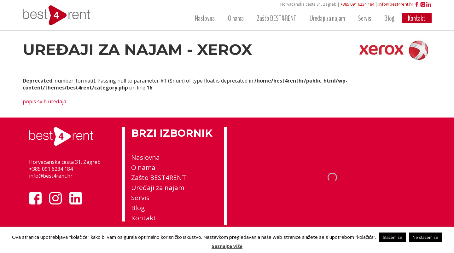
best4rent (60, 15)
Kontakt (416, 18)
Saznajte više (227, 246)
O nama (236, 18)
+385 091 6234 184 (357, 4)
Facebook (416, 4)
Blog (389, 18)
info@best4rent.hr (395, 4)
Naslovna (205, 18)
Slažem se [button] (392, 237)
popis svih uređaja (44, 101)
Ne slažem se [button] (425, 237)
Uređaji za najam (327, 18)
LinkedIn (428, 4)
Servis (364, 18)
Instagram (422, 4)
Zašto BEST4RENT (276, 18)
